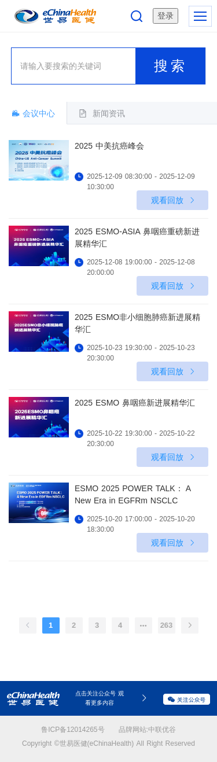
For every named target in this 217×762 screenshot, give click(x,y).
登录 (165, 15)
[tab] (102, 112)
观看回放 (174, 200)
